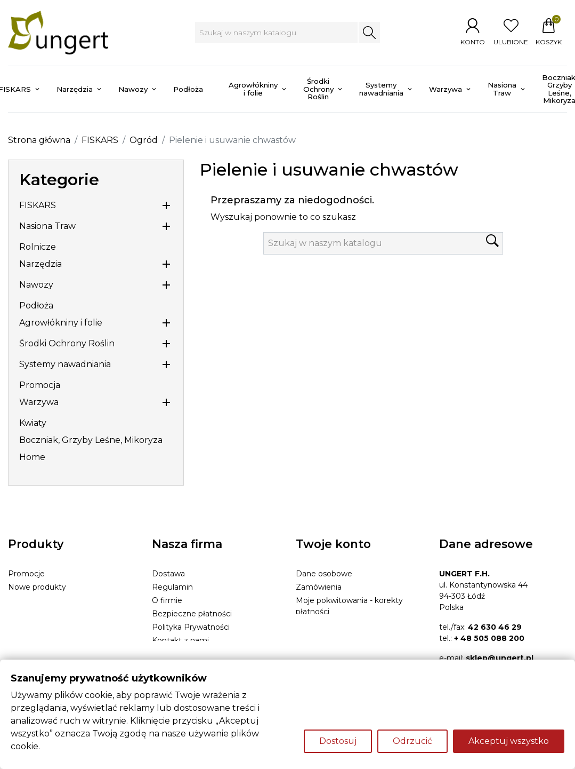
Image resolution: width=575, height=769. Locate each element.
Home (32, 457)
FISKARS (37, 205)
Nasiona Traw (47, 226)
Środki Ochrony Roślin (67, 343)
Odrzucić (412, 741)
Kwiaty (32, 423)
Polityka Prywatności (191, 627)
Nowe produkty (37, 587)
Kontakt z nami (180, 640)
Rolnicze (37, 247)
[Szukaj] (277, 32)
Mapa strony (175, 654)
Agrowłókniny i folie (60, 323)
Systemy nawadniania (65, 364)
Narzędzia (40, 264)
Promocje (26, 573)
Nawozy (36, 285)
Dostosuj (338, 741)
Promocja (39, 385)
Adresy (308, 625)
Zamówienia (319, 587)
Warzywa (39, 402)
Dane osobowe (324, 573)
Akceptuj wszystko (508, 741)
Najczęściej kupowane (49, 600)
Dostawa (168, 573)
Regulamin (172, 587)
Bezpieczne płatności (192, 614)
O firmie (167, 600)
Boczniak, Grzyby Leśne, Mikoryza (91, 440)
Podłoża (36, 305)
